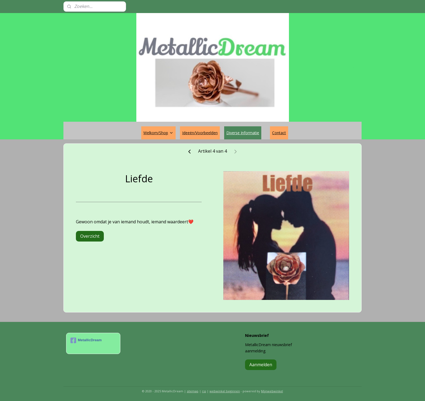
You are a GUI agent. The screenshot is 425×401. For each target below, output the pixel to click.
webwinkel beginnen (225, 391)
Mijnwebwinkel (272, 391)
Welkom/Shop (158, 132)
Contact (279, 132)
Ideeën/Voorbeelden (200, 132)
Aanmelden (260, 365)
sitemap (192, 391)
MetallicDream (86, 340)
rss (204, 391)
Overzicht (89, 236)
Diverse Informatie (242, 132)
